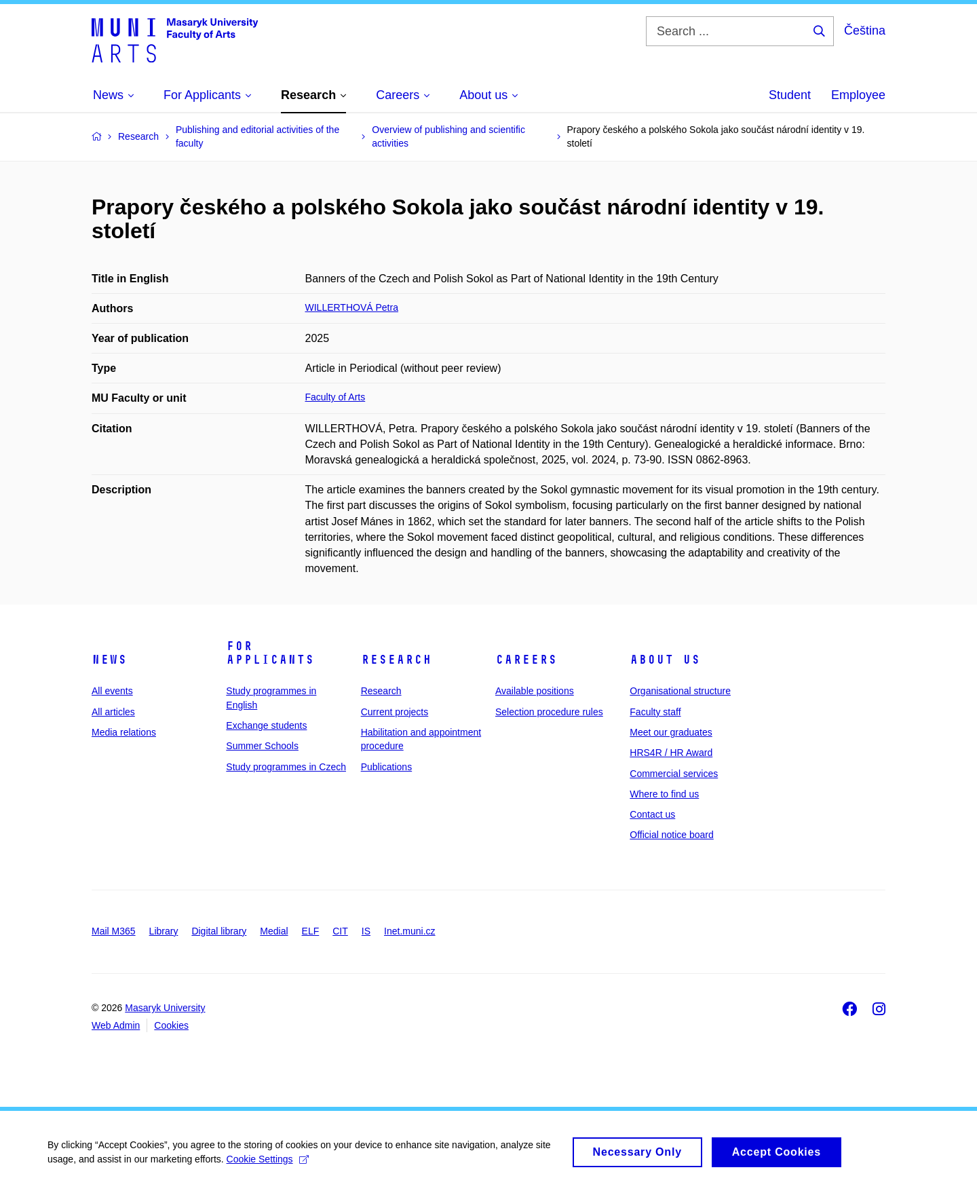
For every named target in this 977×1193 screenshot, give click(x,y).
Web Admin (116, 1025)
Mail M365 (114, 931)
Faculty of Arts (335, 397)
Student (790, 95)
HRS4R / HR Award (671, 752)
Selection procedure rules (549, 711)
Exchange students (266, 725)
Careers (526, 659)
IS (366, 931)
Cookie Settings (268, 1164)
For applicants (270, 653)
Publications (387, 766)
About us (665, 659)
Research (396, 659)
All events (112, 690)
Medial (274, 931)
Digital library (218, 931)
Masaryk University (165, 1007)
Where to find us (664, 794)
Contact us (652, 814)
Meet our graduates (671, 732)
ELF (311, 931)
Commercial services (674, 773)
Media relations (124, 732)
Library (163, 931)
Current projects (395, 711)
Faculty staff (655, 711)
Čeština (864, 30)
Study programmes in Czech (286, 766)
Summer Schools (262, 745)
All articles (113, 711)
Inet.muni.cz (409, 931)
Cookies (171, 1025)
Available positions (534, 690)
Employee (858, 95)
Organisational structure (680, 690)
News (109, 659)
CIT (340, 931)
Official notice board (671, 834)
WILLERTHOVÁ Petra (351, 307)
